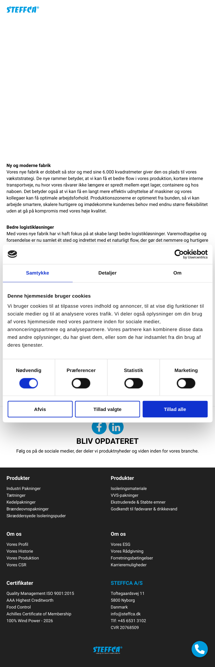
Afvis (40, 409)
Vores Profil (17, 544)
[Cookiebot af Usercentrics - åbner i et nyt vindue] (179, 254)
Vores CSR (16, 565)
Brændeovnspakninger (27, 509)
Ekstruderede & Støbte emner (138, 502)
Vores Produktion (23, 558)
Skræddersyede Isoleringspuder (36, 516)
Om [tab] (177, 273)
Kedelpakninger (21, 502)
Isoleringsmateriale (129, 488)
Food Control (19, 607)
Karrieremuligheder (129, 565)
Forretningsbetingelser (132, 558)
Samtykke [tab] (37, 273)
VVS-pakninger (125, 495)
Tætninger (16, 495)
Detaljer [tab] (108, 273)
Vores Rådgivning (127, 551)
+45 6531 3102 (132, 620)
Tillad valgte (107, 409)
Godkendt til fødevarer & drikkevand (144, 509)
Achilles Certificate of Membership (39, 614)
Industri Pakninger (24, 488)
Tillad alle (175, 409)
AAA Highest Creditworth (30, 600)
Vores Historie (20, 551)
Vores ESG (120, 544)
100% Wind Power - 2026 (30, 620)
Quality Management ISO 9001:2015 (40, 593)
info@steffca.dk (126, 614)
